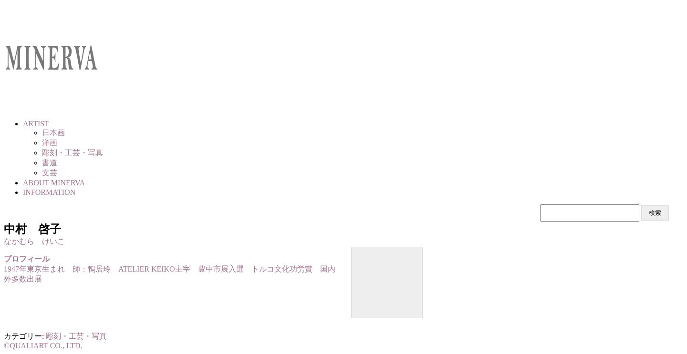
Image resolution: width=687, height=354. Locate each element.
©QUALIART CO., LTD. (43, 346)
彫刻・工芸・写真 (76, 336)
